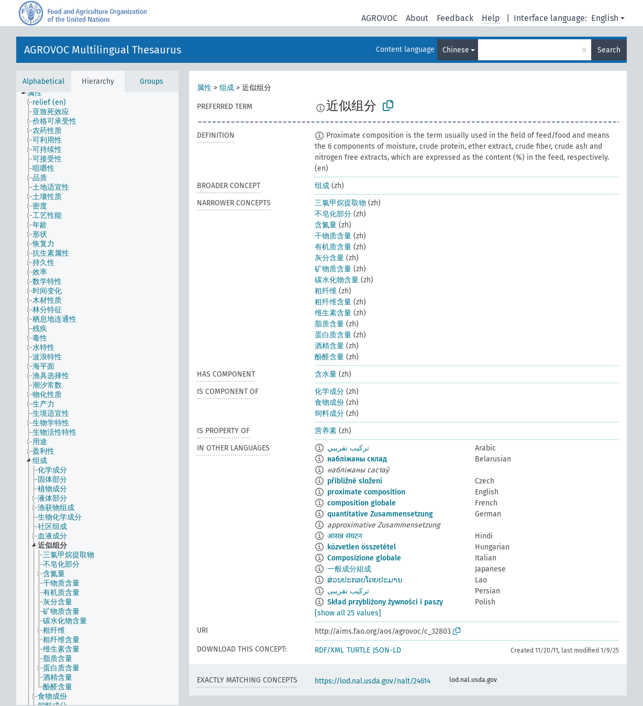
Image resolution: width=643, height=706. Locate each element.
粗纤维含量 (333, 301)
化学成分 (329, 391)
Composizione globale (364, 558)
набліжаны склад (357, 459)
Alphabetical (43, 81)
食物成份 (329, 402)
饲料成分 (329, 413)
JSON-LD (387, 650)
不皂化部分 (333, 213)
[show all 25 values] (348, 613)
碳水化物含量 (337, 279)
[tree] (97, 398)
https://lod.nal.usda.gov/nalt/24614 (372, 681)
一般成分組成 (349, 569)
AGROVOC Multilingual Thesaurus (102, 49)
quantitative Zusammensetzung (380, 514)
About (417, 18)
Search (608, 50)
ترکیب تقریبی (348, 591)
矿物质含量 (333, 268)
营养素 (326, 430)
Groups (151, 81)
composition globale (361, 503)
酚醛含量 (329, 356)
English (604, 18)
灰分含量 (329, 257)
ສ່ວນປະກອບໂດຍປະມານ (364, 580)
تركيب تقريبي (348, 448)
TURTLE (358, 650)
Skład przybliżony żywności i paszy (385, 602)
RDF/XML (329, 650)
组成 (226, 87)
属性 (204, 87)
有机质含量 (333, 246)
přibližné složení (354, 481)
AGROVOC (379, 18)
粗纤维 (326, 290)
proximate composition (366, 492)
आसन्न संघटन (344, 536)
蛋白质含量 (333, 334)
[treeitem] (39, 93)
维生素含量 (333, 312)
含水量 (326, 374)
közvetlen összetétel (361, 547)
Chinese (455, 50)
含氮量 (326, 224)
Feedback (455, 18)
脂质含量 (329, 323)
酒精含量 (329, 345)
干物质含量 (333, 235)
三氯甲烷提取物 (340, 202)
